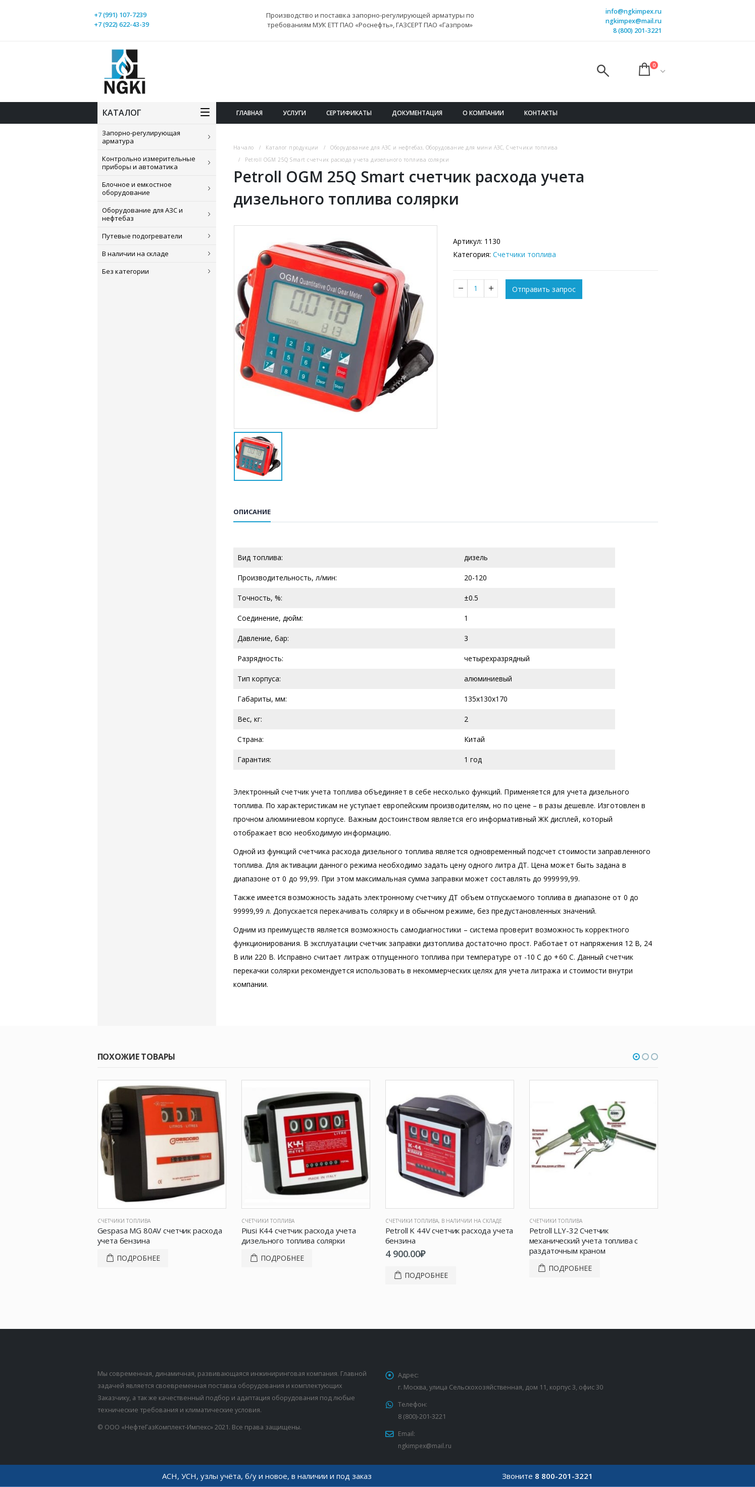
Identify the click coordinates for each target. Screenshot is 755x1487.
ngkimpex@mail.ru (634, 21)
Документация (417, 113)
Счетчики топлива (524, 254)
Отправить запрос (544, 289)
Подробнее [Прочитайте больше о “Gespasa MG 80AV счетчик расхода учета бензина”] (138, 1258)
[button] (636, 1057)
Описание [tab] (252, 511)
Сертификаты (349, 113)
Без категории (125, 271)
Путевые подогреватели (142, 235)
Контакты (541, 113)
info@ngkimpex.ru (634, 11)
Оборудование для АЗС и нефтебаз (142, 214)
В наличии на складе (135, 253)
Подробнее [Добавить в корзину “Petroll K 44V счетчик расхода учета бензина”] (426, 1275)
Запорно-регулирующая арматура (141, 136)
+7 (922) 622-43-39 (121, 24)
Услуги (294, 113)
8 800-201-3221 (564, 1476)
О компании (483, 113)
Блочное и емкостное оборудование (137, 188)
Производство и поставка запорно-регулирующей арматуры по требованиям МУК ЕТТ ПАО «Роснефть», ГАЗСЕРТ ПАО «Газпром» (370, 20)
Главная (249, 113)
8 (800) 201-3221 (637, 30)
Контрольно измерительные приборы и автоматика (148, 162)
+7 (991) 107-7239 (120, 15)
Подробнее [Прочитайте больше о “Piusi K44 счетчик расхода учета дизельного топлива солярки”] (282, 1258)
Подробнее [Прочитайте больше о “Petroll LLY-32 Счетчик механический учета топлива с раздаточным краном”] (570, 1268)
